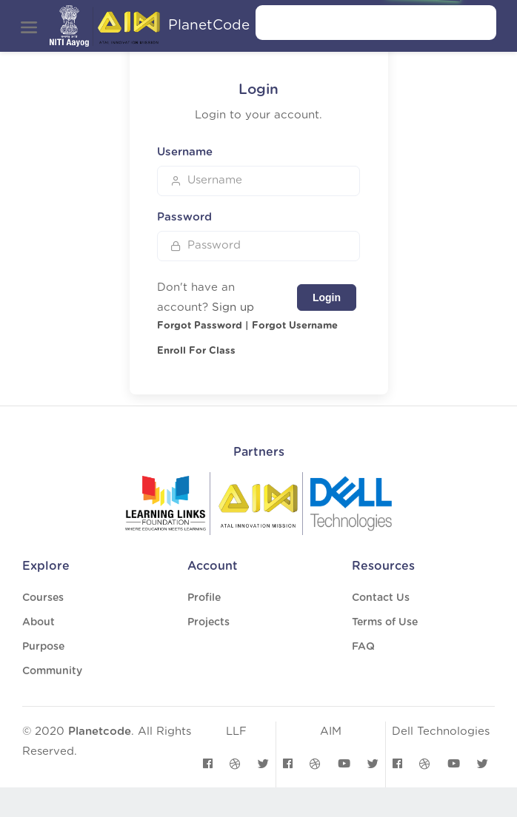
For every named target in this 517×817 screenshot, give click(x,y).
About (38, 622)
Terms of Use (385, 622)
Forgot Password (199, 326)
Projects (208, 622)
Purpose (43, 647)
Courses (43, 598)
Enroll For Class (196, 351)
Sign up (233, 307)
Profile (204, 598)
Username (185, 152)
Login (327, 297)
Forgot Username (295, 326)
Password (184, 217)
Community (52, 671)
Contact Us (381, 598)
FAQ (363, 647)
